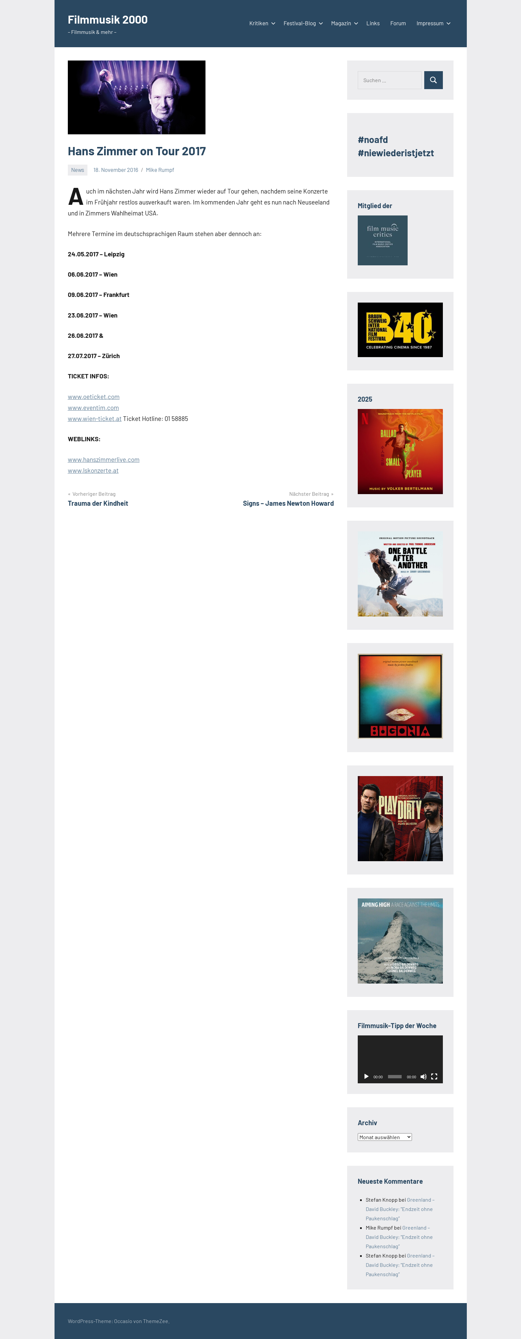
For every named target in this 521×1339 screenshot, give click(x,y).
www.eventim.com (93, 407)
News (77, 169)
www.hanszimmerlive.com (104, 459)
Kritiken (261, 23)
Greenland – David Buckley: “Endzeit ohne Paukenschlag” (400, 1208)
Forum (398, 23)
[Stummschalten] (423, 1076)
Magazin (343, 23)
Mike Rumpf (160, 169)
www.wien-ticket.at (95, 418)
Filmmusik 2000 (110, 19)
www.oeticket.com (94, 396)
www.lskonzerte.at (93, 470)
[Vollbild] (434, 1076)
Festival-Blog (302, 23)
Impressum (432, 23)
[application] (400, 1059)
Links (373, 23)
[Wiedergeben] (366, 1076)
